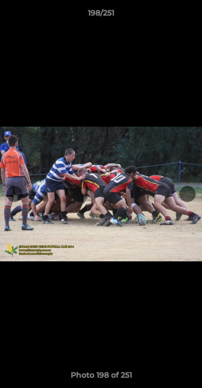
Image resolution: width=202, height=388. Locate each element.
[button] (189, 15)
